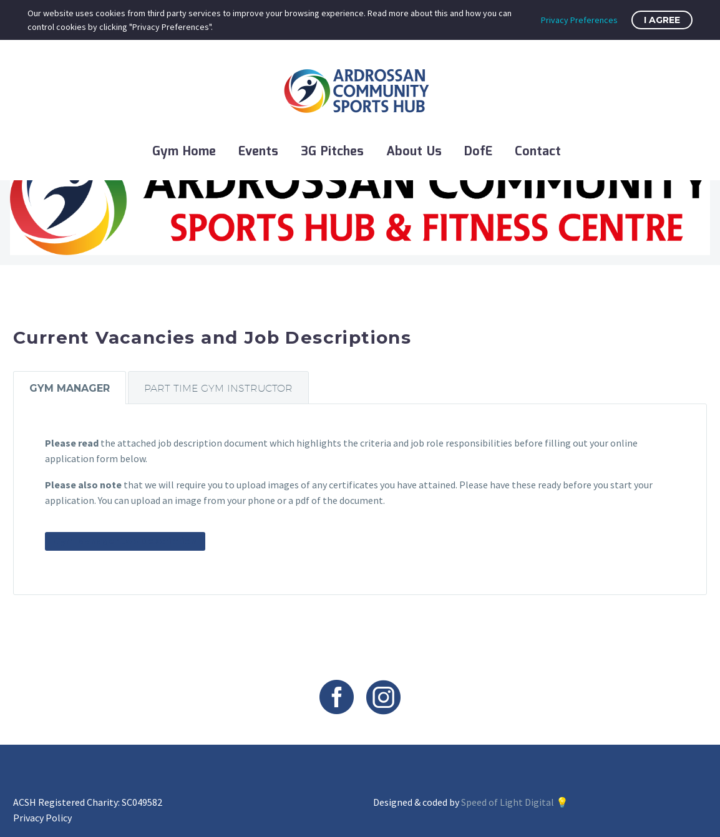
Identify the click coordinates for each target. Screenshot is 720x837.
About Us (414, 152)
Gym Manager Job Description (125, 541)
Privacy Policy (42, 817)
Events (258, 152)
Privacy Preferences (579, 20)
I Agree (662, 20)
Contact (538, 152)
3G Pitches (332, 152)
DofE (478, 152)
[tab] (69, 387)
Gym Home (184, 152)
